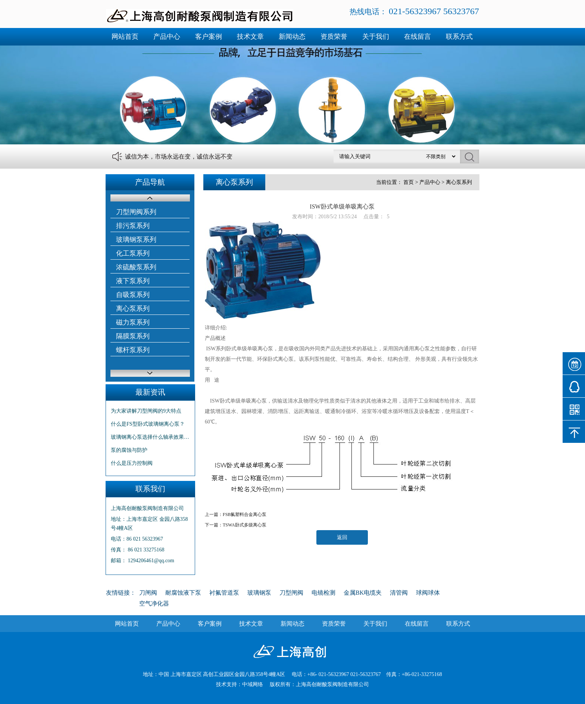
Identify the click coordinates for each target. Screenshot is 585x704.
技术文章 (250, 36)
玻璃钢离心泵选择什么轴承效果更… (150, 437)
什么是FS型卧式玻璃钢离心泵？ (148, 424)
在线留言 (417, 36)
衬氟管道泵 (224, 592)
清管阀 (399, 592)
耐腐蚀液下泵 (183, 592)
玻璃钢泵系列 (136, 239)
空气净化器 (154, 603)
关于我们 (375, 36)
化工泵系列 (133, 253)
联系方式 (459, 36)
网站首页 (125, 36)
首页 (408, 182)
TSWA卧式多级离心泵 (244, 525)
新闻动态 (292, 36)
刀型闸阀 (291, 592)
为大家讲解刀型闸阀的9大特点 (146, 411)
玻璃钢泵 (259, 592)
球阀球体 (428, 592)
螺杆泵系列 (133, 350)
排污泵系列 (133, 225)
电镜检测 (323, 592)
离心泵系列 (133, 308)
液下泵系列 (133, 281)
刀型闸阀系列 (136, 212)
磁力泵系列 (133, 322)
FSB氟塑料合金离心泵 (244, 514)
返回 (342, 537)
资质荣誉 (333, 36)
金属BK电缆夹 (363, 592)
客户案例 (208, 36)
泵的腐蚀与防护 (129, 450)
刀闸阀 (148, 592)
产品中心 (166, 36)
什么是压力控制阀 (132, 463)
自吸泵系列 (133, 294)
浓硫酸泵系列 (136, 267)
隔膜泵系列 (133, 336)
